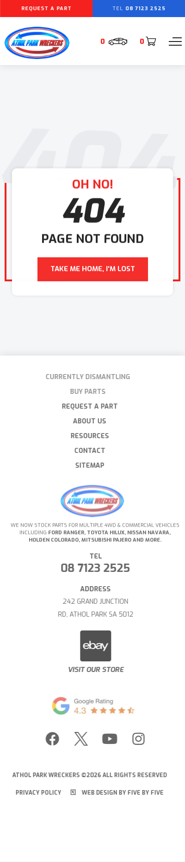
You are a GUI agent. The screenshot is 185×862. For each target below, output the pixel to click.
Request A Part (86, 406)
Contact (86, 450)
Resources (86, 436)
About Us (86, 421)
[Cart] (147, 41)
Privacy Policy (35, 793)
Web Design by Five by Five (114, 793)
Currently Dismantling (84, 377)
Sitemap (86, 465)
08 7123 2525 (98, 568)
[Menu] (175, 41)
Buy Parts (84, 391)
